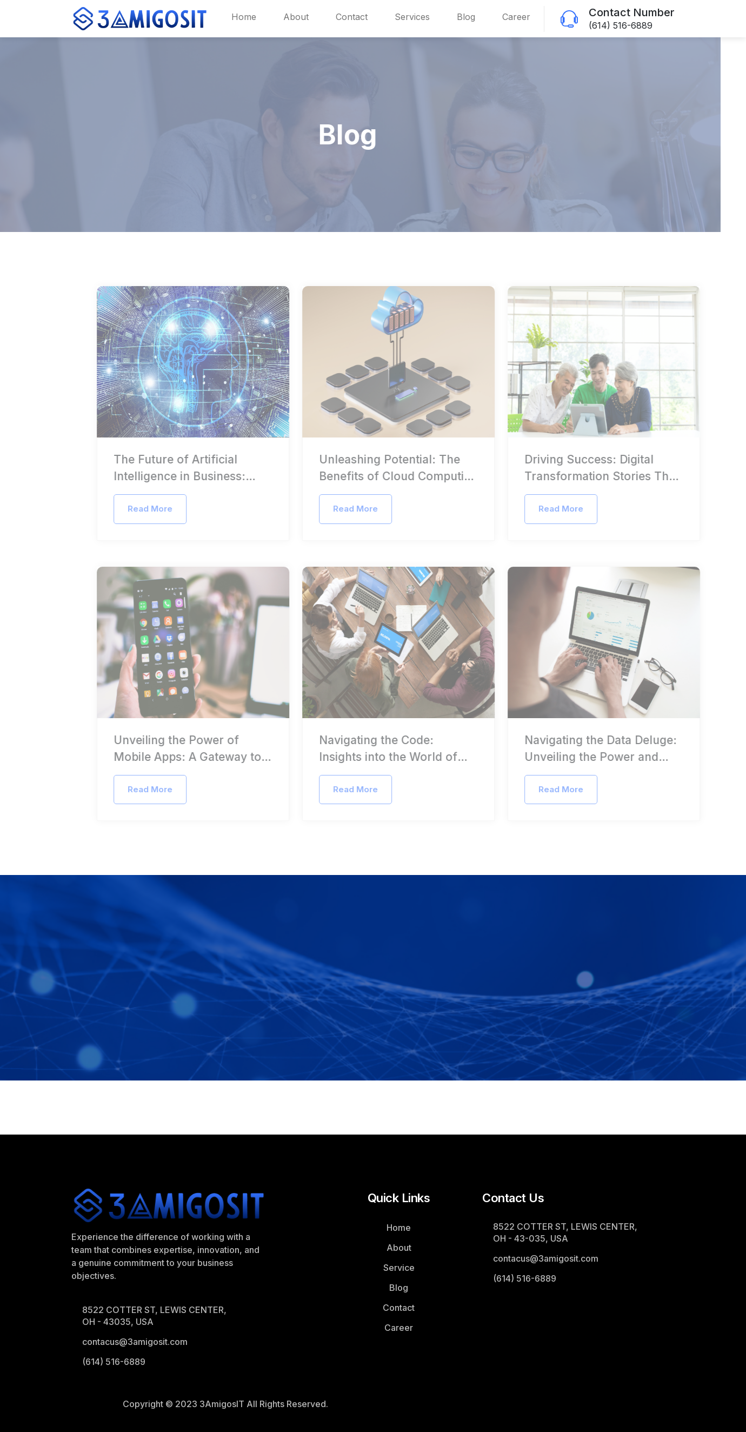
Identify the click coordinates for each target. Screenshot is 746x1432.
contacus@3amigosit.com (135, 1341)
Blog (466, 16)
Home (243, 16)
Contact (352, 16)
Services (412, 16)
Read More (163, 508)
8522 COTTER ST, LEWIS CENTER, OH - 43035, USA (154, 1315)
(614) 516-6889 (620, 25)
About (296, 16)
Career (516, 16)
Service (399, 1267)
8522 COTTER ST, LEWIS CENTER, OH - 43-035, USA (565, 1232)
